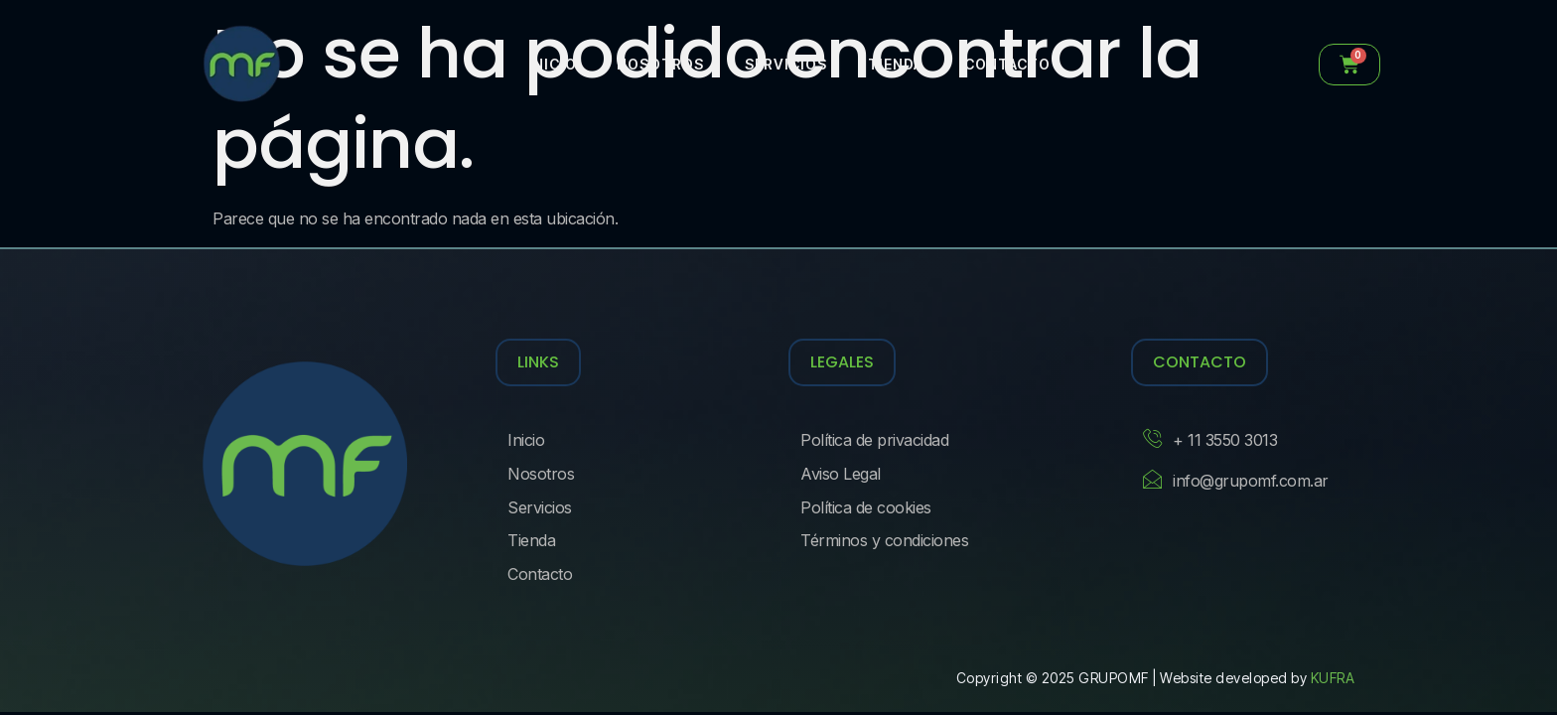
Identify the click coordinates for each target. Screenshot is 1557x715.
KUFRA (1333, 677)
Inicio (552, 64)
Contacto (1004, 64)
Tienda (893, 64)
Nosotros (660, 64)
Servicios (785, 64)
